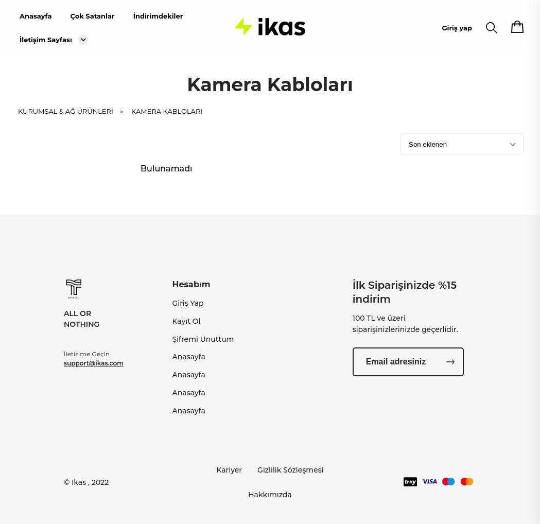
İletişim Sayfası (46, 40)
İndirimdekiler (158, 16)
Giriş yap (457, 28)
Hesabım (191, 284)
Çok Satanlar (92, 16)
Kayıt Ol (186, 321)
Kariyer (229, 470)
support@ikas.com (94, 363)
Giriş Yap (187, 303)
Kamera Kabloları (166, 114)
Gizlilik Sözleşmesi (290, 470)
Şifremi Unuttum (203, 339)
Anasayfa (35, 16)
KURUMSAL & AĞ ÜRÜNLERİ (74, 114)
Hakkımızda (270, 494)
